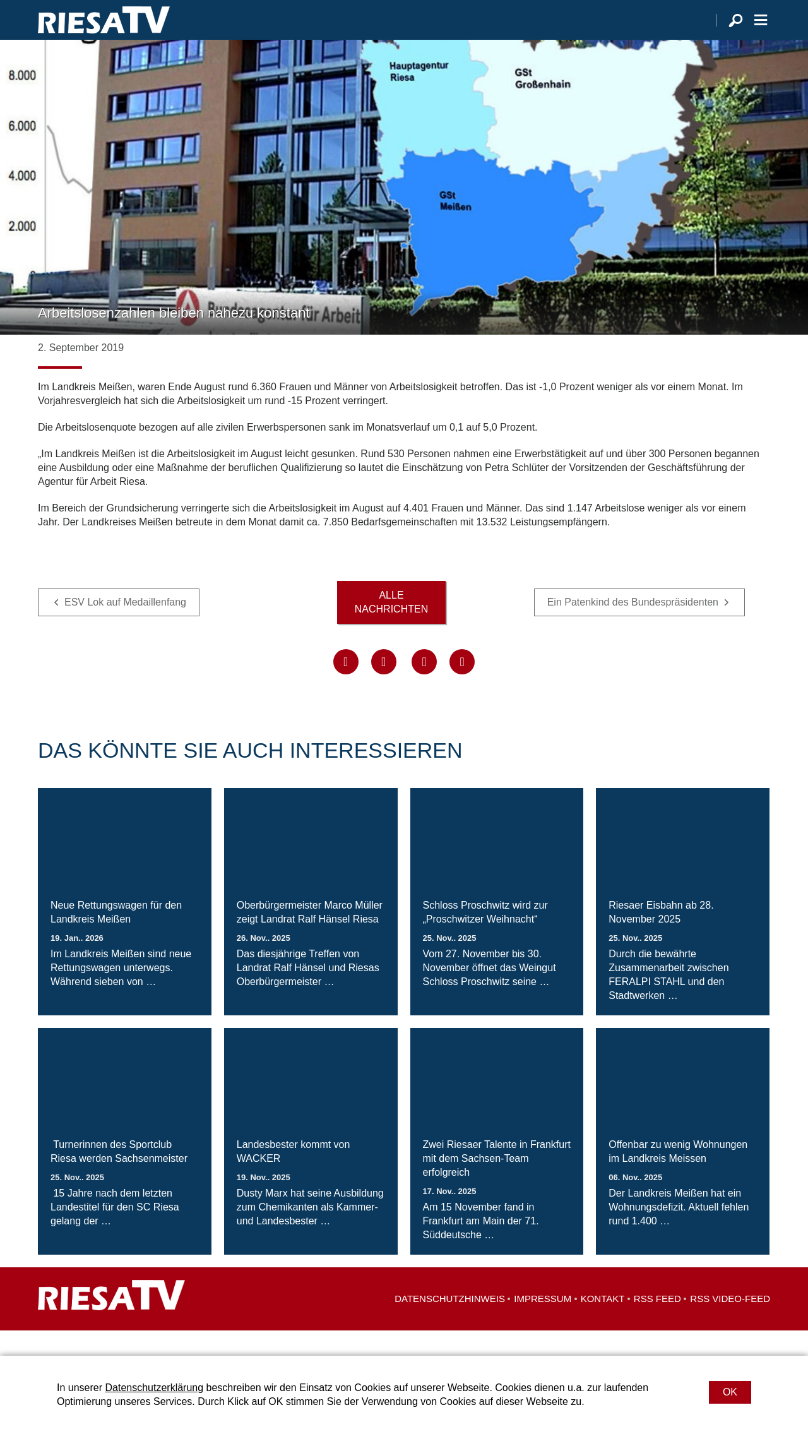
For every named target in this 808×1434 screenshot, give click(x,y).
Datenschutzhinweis (450, 1323)
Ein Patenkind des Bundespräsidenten (632, 627)
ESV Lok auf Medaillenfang (125, 627)
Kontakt (603, 1323)
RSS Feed (657, 1323)
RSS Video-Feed (730, 1323)
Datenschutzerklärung (154, 1387)
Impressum (542, 1323)
